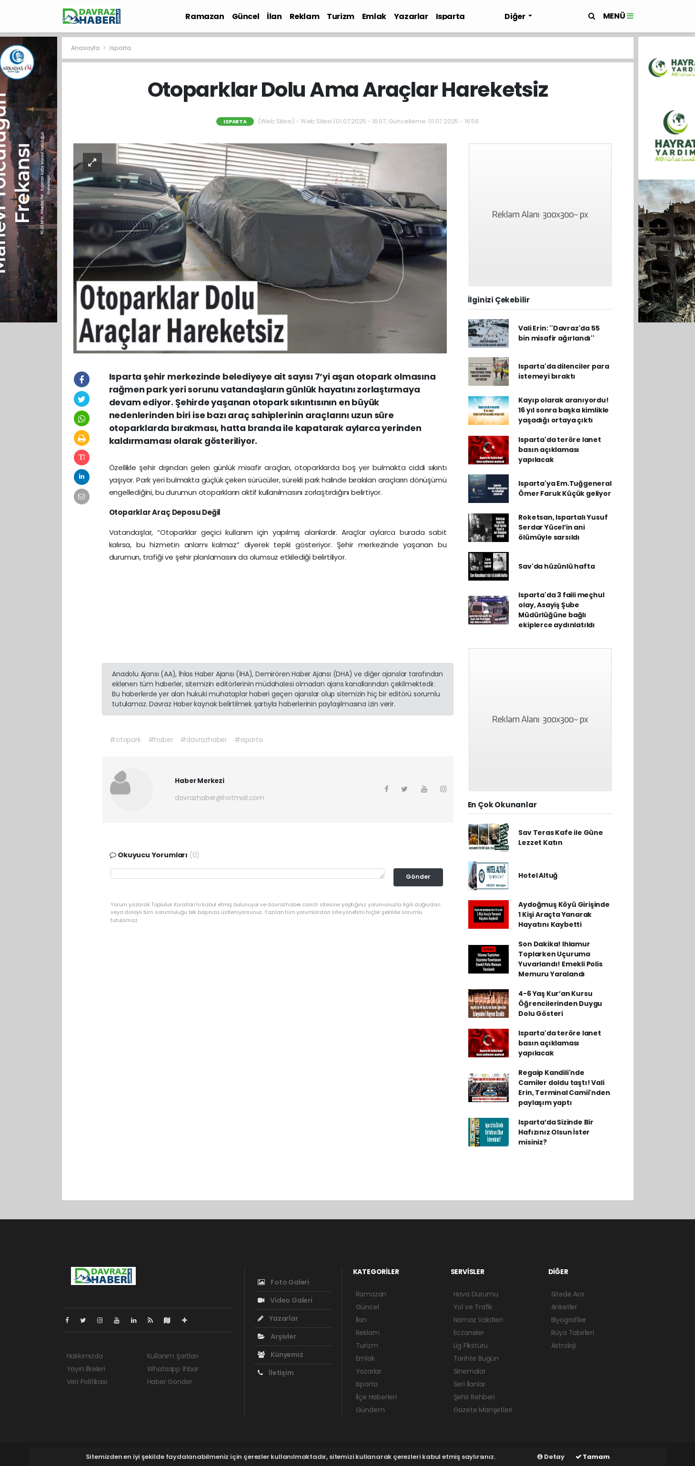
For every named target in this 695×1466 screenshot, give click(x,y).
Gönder (418, 877)
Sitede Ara (567, 1294)
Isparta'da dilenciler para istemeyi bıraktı (563, 371)
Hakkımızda (85, 1356)
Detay (550, 1456)
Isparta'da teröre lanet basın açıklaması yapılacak (559, 449)
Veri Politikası (87, 1381)
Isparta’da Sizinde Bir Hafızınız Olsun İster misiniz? (556, 1132)
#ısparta (248, 739)
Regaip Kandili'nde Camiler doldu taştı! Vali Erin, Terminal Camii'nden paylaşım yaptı (564, 1087)
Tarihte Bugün (476, 1358)
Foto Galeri (284, 1282)
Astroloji (563, 1345)
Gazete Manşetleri (483, 1410)
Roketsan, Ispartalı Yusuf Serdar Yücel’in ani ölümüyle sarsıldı (562, 527)
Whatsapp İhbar (173, 1369)
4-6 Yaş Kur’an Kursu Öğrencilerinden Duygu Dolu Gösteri (560, 1003)
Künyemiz (280, 1354)
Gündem (370, 1410)
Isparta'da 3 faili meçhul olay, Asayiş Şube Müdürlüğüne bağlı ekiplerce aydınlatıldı (561, 610)
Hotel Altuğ (538, 875)
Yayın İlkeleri (86, 1369)
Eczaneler (468, 1332)
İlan (274, 16)
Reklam (305, 16)
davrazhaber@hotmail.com (219, 798)
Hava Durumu (475, 1294)
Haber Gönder (169, 1381)
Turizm (340, 16)
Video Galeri (285, 1300)
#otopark (125, 739)
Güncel (246, 16)
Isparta (450, 16)
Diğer (515, 16)
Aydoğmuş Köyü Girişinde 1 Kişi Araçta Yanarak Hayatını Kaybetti (564, 914)
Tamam (592, 1456)
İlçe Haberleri (376, 1397)
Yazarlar (411, 16)
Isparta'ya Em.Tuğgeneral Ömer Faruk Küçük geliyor (564, 488)
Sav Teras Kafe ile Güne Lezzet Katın (560, 837)
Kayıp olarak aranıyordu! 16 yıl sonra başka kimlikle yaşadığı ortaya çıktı (563, 410)
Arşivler (277, 1336)
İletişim (276, 1372)
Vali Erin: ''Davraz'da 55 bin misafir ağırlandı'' (558, 333)
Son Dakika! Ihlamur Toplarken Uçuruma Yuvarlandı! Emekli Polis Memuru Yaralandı (560, 959)
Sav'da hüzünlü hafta (556, 566)
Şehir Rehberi (474, 1397)
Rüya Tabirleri (572, 1332)
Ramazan (204, 16)
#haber (160, 739)
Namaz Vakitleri (478, 1320)
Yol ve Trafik (473, 1307)
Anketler (564, 1307)
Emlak (374, 16)
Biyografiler (569, 1320)
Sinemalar (469, 1371)
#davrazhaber (203, 739)
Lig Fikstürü (470, 1345)
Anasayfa (86, 47)
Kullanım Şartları (173, 1356)
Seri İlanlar (469, 1384)
